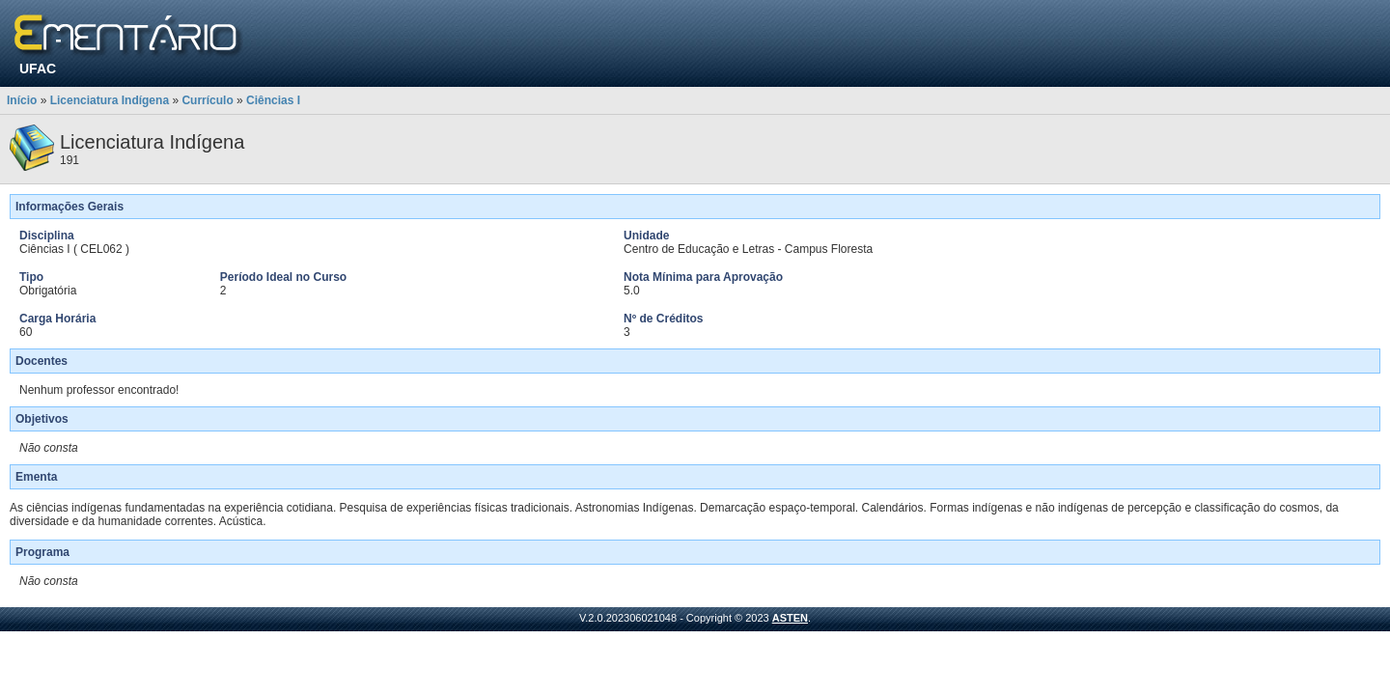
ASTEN (790, 618)
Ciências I (273, 100)
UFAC (37, 68)
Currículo (207, 100)
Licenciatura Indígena (109, 100)
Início (22, 100)
